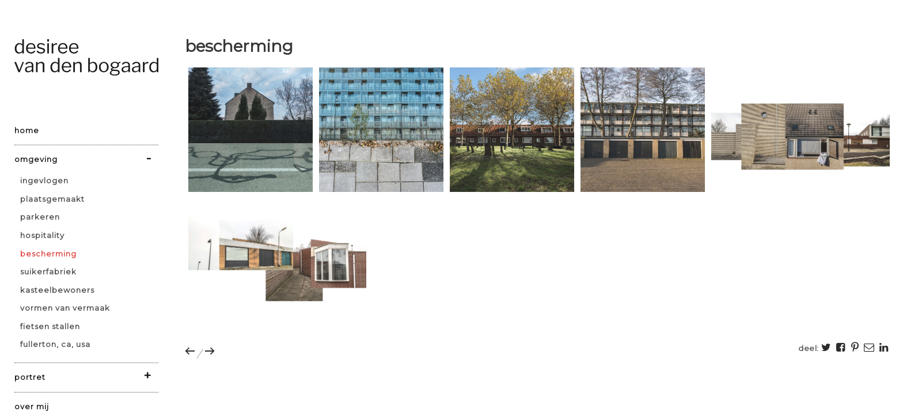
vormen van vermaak (65, 307)
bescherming (48, 253)
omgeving (36, 159)
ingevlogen (44, 180)
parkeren (40, 216)
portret (29, 377)
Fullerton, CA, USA (55, 344)
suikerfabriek (48, 271)
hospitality (42, 235)
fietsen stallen (50, 326)
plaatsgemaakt (52, 198)
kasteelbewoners (57, 290)
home (26, 130)
